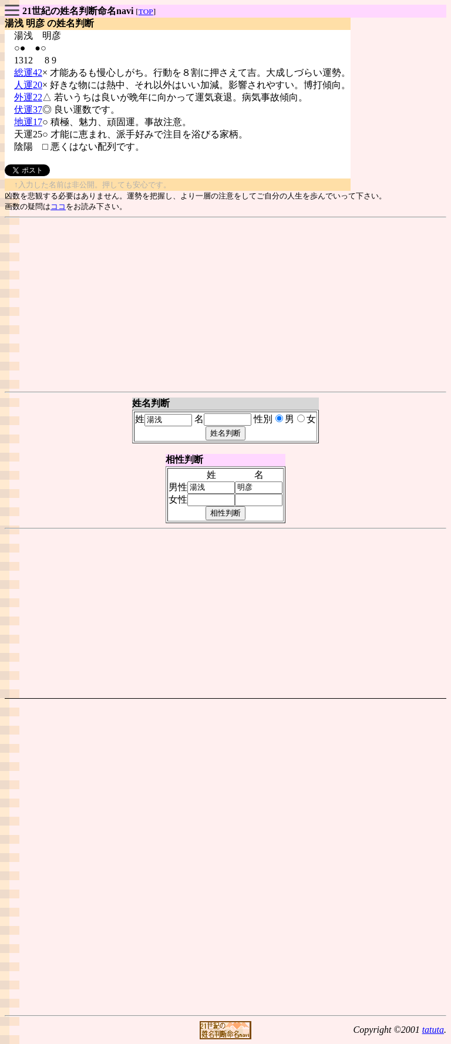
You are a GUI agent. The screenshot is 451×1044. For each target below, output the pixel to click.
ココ (58, 206)
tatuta (433, 1030)
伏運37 (28, 109)
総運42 (28, 73)
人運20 (28, 85)
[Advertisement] (225, 305)
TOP (146, 11)
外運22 (28, 97)
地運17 (28, 122)
